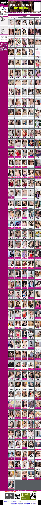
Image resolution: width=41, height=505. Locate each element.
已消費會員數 (3, 19)
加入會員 (4, 8)
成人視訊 (2, 33)
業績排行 (2, 17)
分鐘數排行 (2, 18)
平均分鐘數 (2, 20)
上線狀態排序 (3, 29)
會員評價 (2, 21)
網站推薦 (2, 30)
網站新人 (2, 28)
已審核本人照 (3, 31)
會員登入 (4, 7)
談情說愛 (2, 32)
